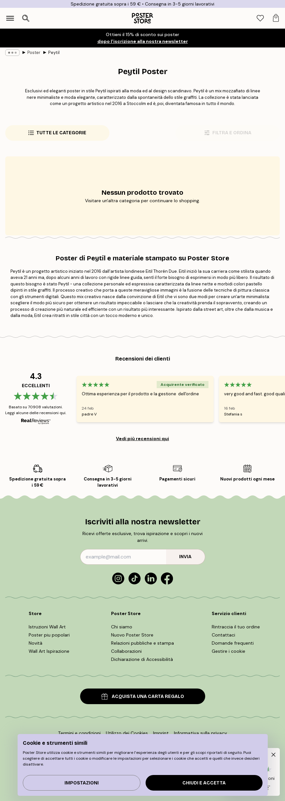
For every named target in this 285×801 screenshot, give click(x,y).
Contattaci (223, 635)
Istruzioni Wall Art (47, 627)
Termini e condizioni (79, 733)
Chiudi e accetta (204, 783)
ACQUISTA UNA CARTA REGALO (142, 696)
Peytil (54, 52)
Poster (33, 52)
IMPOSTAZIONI (81, 783)
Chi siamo (121, 627)
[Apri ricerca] (25, 18)
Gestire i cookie (228, 651)
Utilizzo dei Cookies (127, 733)
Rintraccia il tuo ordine (236, 627)
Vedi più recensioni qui (142, 438)
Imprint (161, 733)
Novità (35, 643)
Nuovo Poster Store (132, 635)
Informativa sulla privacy (200, 733)
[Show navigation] (10, 18)
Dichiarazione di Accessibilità (142, 659)
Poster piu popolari (49, 635)
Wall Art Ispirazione (49, 651)
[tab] (260, 18)
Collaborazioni (126, 651)
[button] (272, 756)
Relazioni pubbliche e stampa (142, 643)
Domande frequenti (233, 643)
